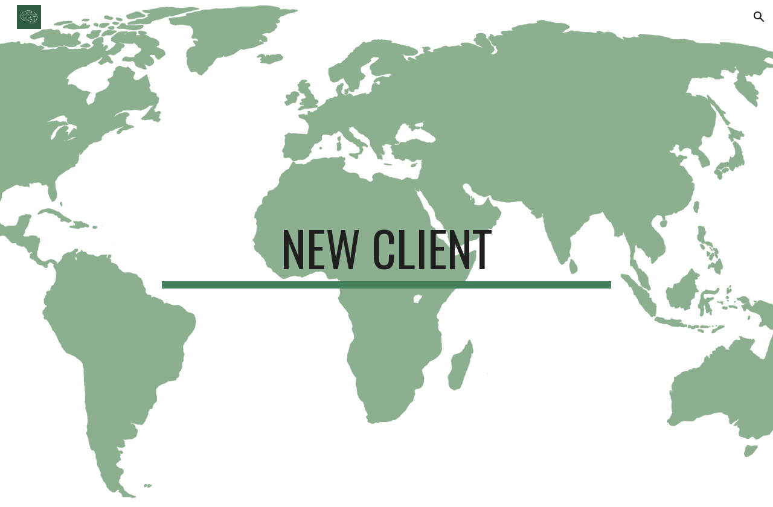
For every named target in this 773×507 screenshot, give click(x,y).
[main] (386, 253)
